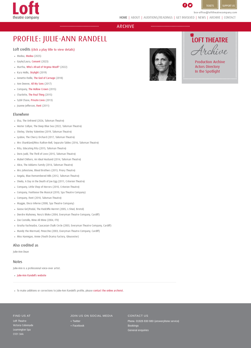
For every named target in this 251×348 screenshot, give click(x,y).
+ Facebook (77, 325)
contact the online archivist (108, 290)
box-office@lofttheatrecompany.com (215, 12)
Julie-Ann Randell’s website (31, 275)
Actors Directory (207, 67)
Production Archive (210, 62)
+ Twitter (75, 321)
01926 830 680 (144, 321)
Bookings (133, 325)
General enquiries (138, 330)
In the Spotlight (207, 71)
